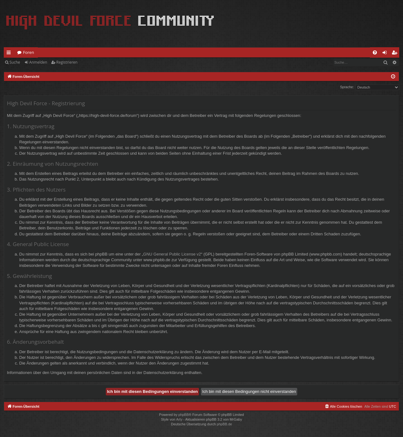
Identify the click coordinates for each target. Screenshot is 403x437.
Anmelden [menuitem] (386, 53)
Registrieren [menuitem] (395, 53)
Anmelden (38, 62)
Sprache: (347, 87)
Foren (28, 52)
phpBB (183, 415)
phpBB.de (224, 424)
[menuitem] (375, 52)
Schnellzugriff (10, 53)
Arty (179, 419)
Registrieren (66, 62)
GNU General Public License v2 (172, 254)
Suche (14, 62)
